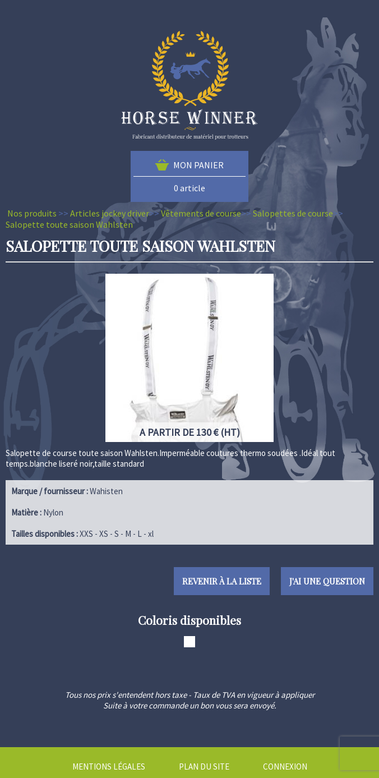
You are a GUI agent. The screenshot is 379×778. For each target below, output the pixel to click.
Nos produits (32, 213)
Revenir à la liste (221, 581)
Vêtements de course (201, 213)
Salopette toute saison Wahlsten (69, 224)
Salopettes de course (293, 213)
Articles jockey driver (109, 213)
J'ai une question (327, 581)
